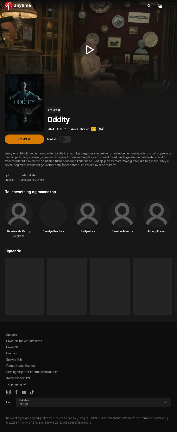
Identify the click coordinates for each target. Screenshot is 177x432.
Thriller (84, 129)
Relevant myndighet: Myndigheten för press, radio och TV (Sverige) (47, 418)
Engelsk (9, 179)
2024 (51, 129)
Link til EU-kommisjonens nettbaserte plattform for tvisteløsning (129, 418)
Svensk (40, 179)
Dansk (23, 179)
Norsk (31, 179)
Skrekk (73, 129)
